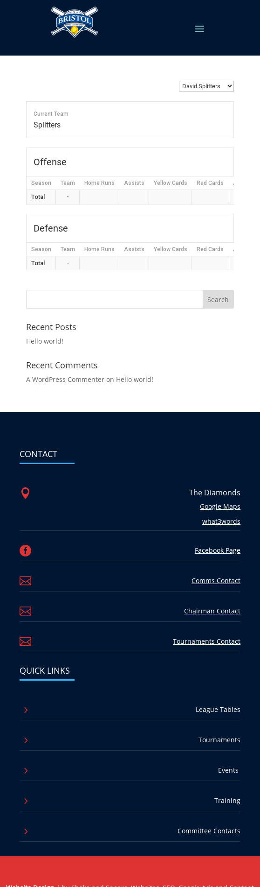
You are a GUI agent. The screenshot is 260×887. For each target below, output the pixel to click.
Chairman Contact (212, 610)
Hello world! (44, 341)
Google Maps (220, 506)
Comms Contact (216, 580)
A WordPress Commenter (65, 379)
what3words (221, 521)
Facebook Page (217, 550)
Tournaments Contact (206, 641)
